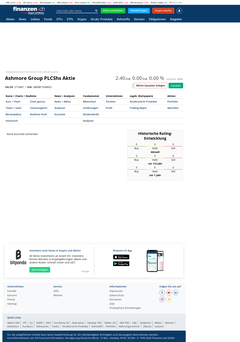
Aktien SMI (13, 322)
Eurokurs (27, 326)
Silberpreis (42, 326)
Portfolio (172, 101)
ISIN (29, 87)
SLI (31, 322)
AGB (111, 304)
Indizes (35, 19)
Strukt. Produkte (102, 19)
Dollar (153, 2)
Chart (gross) (37, 101)
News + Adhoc (62, 101)
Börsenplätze (13, 114)
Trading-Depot (138, 108)
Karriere (12, 295)
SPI (24, 2)
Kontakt (11, 291)
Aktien (10, 19)
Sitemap (12, 304)
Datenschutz (116, 295)
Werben (58, 295)
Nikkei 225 (110, 322)
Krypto (81, 19)
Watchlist (172, 108)
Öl (171, 2)
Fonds (48, 19)
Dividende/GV (91, 114)
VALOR (9, 87)
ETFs (60, 19)
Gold (115, 2)
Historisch (12, 120)
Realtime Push (38, 114)
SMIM (39, 322)
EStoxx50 (96, 2)
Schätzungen (90, 108)
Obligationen (157, 19)
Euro (77, 2)
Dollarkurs (13, 326)
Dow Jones (78, 322)
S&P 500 (124, 322)
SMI (8, 2)
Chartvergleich (38, 108)
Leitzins (159, 326)
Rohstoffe (123, 19)
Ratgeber (176, 19)
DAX (59, 2)
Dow (42, 2)
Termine (111, 101)
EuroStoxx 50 (61, 322)
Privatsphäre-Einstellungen (125, 308)
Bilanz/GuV (89, 101)
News (22, 19)
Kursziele (59, 114)
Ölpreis (147, 326)
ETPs (70, 19)
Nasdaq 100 (94, 322)
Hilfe (56, 291)
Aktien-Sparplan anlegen (150, 85)
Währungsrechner (129, 326)
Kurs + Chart (13, 101)
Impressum (116, 291)
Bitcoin (133, 2)
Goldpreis (145, 322)
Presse (11, 299)
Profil (109, 108)
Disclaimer (115, 299)
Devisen (139, 19)
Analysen (59, 108)
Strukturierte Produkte (143, 101)
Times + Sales (13, 108)
